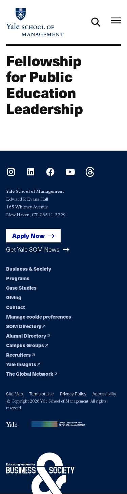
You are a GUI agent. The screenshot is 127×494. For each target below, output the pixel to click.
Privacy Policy (73, 393)
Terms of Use (41, 393)
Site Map (14, 393)
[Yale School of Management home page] (35, 22)
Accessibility (104, 393)
